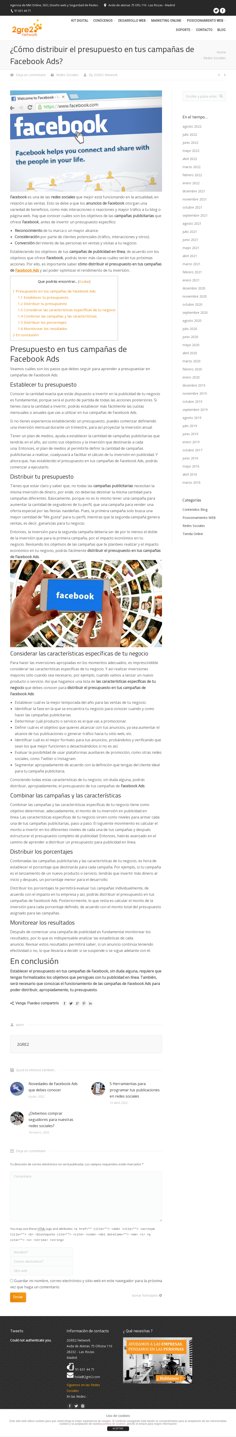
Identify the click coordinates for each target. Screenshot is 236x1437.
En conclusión (26, 334)
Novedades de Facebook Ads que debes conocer (53, 1086)
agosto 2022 (192, 126)
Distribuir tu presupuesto (42, 303)
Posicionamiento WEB (199, 517)
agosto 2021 (192, 223)
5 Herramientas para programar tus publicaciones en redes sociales (135, 1090)
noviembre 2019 (195, 393)
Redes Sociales (215, 58)
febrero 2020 (192, 369)
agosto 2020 (192, 320)
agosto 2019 (192, 417)
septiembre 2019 (195, 409)
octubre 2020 (192, 304)
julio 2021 (190, 231)
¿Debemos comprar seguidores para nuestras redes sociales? (51, 1119)
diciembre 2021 (194, 191)
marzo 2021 (192, 264)
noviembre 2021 (195, 199)
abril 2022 (190, 159)
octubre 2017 (192, 450)
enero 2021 (191, 280)
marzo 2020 (192, 361)
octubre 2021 (192, 207)
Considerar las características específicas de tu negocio (66, 310)
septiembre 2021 (195, 215)
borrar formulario (145, 1295)
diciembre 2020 (194, 288)
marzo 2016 (192, 482)
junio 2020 (190, 337)
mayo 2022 (191, 150)
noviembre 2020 (195, 296)
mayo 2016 (191, 466)
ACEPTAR (118, 1428)
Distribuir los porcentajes (42, 322)
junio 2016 (190, 458)
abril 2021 (190, 256)
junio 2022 (190, 142)
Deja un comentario (31, 75)
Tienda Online (193, 534)
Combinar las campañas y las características (57, 316)
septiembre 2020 (195, 312)
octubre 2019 (192, 401)
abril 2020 (190, 353)
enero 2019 (191, 442)
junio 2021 (190, 239)
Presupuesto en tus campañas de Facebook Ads (54, 291)
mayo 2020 (191, 345)
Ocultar (84, 281)
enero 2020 (191, 377)
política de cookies (114, 1423)
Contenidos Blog (195, 509)
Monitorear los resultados (42, 328)
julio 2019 (190, 426)
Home (221, 52)
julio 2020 (190, 328)
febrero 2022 (192, 175)
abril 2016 (190, 474)
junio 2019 (190, 434)
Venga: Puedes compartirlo (37, 1003)
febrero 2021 (192, 272)
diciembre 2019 (194, 385)
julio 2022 (190, 134)
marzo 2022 (192, 167)
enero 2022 (191, 183)
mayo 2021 (191, 248)
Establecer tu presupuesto (43, 297)
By (103, 75)
